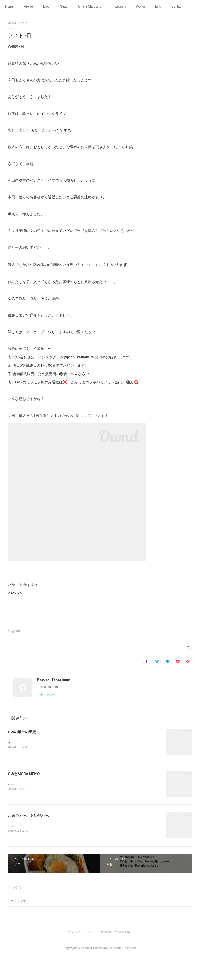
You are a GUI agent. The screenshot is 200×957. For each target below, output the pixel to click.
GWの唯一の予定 (22, 732)
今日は (12, 742)
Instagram (119, 6)
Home (9, 6)
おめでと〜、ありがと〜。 (30, 816)
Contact (176, 6)
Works (140, 6)
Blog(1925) (14, 631)
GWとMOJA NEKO (24, 774)
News (64, 6)
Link (158, 6)
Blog (46, 6)
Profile (28, 6)
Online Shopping (89, 6)
